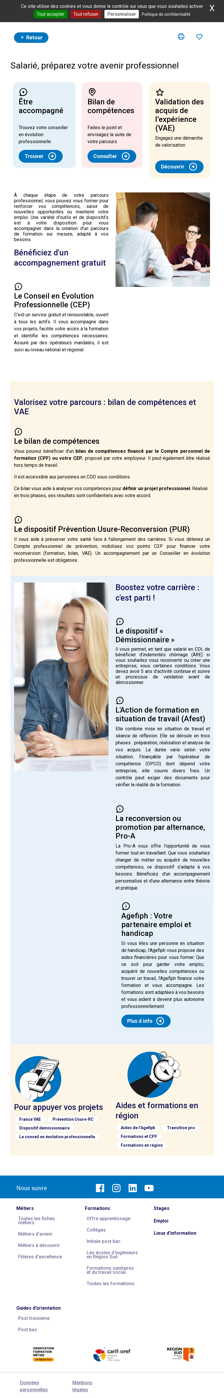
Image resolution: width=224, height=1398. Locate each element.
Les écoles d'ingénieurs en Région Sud (112, 1255)
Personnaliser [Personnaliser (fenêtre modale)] (121, 14)
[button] (181, 37)
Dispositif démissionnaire (44, 1128)
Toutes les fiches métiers (36, 1220)
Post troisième (34, 1318)
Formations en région (142, 1145)
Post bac (27, 1329)
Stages (161, 1208)
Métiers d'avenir (35, 1234)
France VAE (30, 1119)
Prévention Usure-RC (73, 1119)
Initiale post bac (103, 1241)
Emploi (161, 1221)
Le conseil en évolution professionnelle (57, 1136)
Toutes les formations (110, 1283)
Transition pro (181, 1127)
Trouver (40, 156)
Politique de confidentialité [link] (166, 14)
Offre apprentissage (108, 1218)
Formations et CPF (139, 1136)
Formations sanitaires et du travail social (110, 1270)
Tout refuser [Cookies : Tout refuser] (86, 14)
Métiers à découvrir (39, 1245)
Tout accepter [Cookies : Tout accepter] (50, 14)
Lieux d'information (175, 1233)
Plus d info (146, 1021)
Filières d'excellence (40, 1257)
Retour (31, 37)
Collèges (96, 1230)
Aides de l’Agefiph (138, 1127)
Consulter (111, 156)
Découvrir (179, 166)
